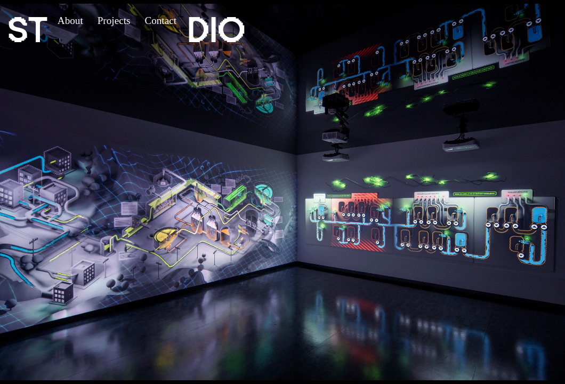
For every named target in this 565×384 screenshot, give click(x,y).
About (70, 20)
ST (27, 29)
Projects (114, 20)
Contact (160, 20)
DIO (216, 29)
